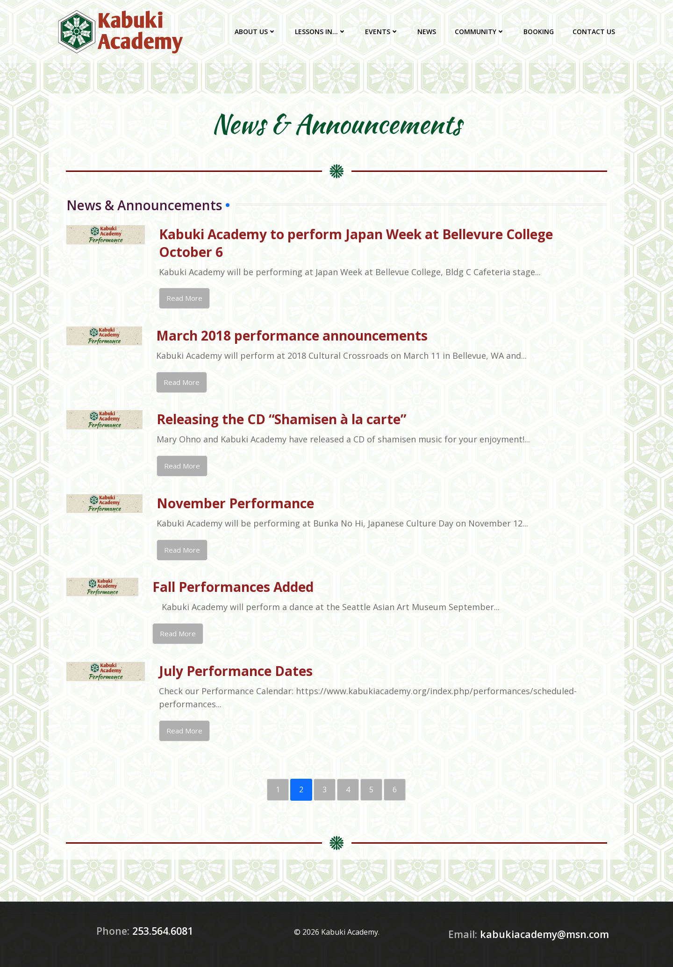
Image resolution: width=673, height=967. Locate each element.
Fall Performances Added (233, 587)
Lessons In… (320, 31)
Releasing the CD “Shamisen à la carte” (281, 419)
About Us (255, 31)
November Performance (235, 503)
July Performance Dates (236, 671)
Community (480, 31)
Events (382, 31)
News (426, 31)
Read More (184, 298)
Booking (538, 31)
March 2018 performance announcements (292, 335)
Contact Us (594, 31)
